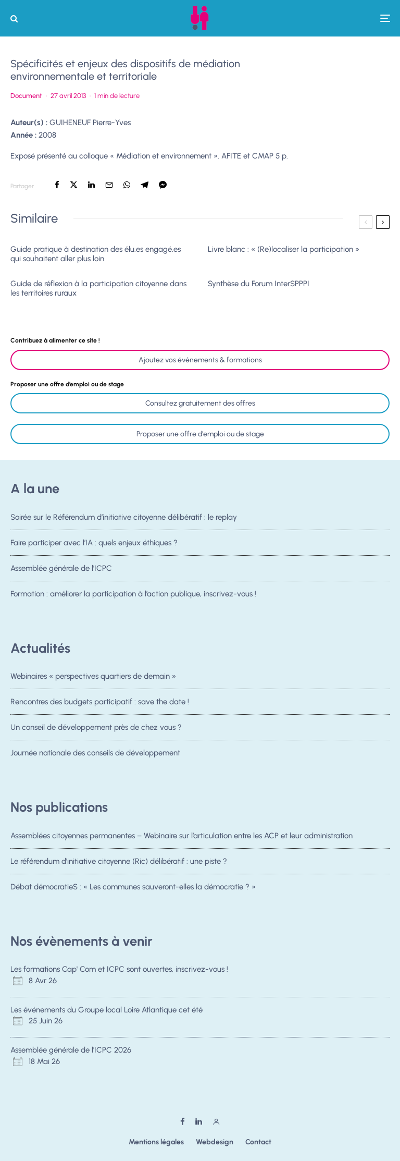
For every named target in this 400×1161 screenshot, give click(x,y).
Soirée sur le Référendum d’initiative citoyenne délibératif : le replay (123, 517)
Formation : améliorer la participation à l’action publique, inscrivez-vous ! (133, 598)
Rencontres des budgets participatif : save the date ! (99, 701)
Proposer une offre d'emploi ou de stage (200, 434)
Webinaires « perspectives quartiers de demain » (93, 676)
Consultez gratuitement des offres (200, 403)
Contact (258, 1142)
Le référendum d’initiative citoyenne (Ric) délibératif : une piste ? (118, 861)
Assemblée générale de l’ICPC (61, 569)
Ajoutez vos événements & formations (200, 360)
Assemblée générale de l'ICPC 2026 (70, 1050)
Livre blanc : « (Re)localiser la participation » (283, 249)
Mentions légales (156, 1142)
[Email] (109, 185)
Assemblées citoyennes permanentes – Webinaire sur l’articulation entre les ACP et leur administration (181, 835)
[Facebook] (182, 1122)
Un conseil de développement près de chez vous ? (96, 728)
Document (26, 96)
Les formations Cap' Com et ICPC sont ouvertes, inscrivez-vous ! (119, 969)
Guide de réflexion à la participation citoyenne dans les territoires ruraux (98, 288)
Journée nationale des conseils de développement (95, 757)
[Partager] (57, 185)
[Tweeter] (74, 185)
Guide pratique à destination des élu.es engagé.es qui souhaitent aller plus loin (95, 254)
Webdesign (214, 1142)
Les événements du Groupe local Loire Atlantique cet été (106, 1010)
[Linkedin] (198, 1122)
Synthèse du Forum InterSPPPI (258, 283)
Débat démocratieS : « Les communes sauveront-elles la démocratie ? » (133, 888)
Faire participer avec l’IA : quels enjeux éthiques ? (94, 542)
